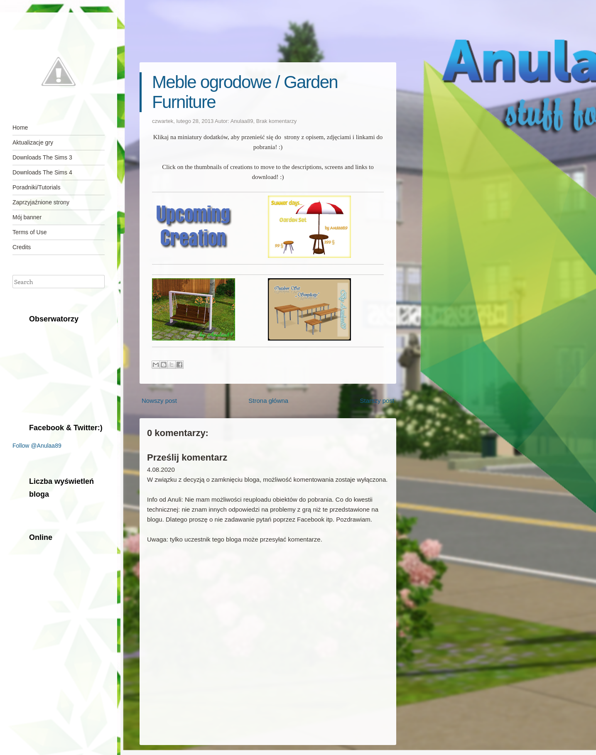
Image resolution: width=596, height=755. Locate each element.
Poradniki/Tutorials (36, 187)
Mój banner (27, 217)
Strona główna (268, 400)
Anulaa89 (242, 121)
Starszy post (377, 400)
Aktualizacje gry (32, 142)
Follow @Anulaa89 (36, 445)
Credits (21, 247)
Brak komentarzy (276, 121)
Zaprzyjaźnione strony (40, 202)
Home (20, 127)
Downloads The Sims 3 (42, 157)
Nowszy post (159, 400)
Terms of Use (29, 232)
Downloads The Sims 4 (42, 172)
